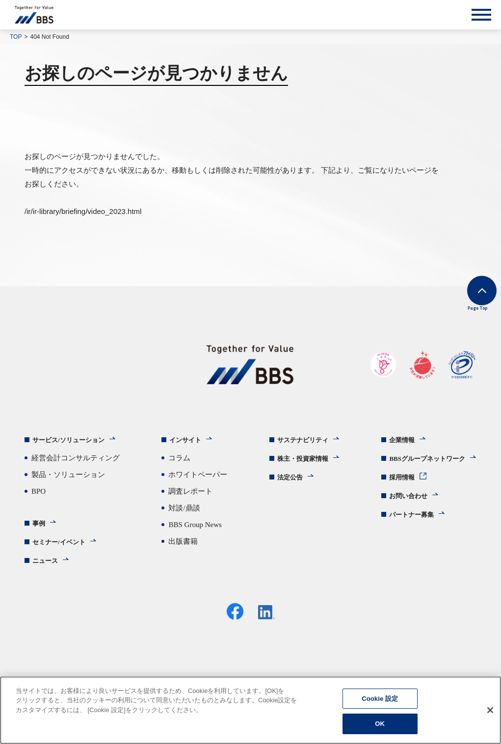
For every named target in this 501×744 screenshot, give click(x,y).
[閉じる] (490, 710)
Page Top (462, 305)
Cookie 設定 (380, 698)
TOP (16, 37)
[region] (250, 710)
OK (380, 723)
